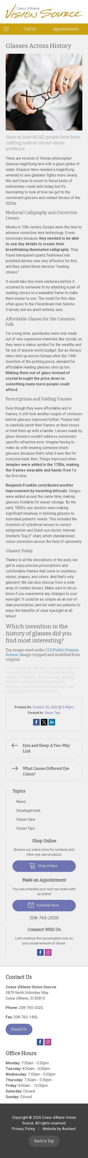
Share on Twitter (44, 722)
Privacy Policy (23, 1129)
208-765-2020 (31, 1007)
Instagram (48, 952)
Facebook (40, 952)
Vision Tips (52, 713)
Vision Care (25, 819)
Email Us (19, 1029)
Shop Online (43, 865)
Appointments (66, 29)
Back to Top (44, 1141)
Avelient (69, 1129)
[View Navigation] (8, 29)
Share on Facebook (36, 722)
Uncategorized (28, 810)
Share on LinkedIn (52, 722)
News (21, 801)
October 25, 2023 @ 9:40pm (53, 707)
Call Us (30, 29)
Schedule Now (43, 904)
